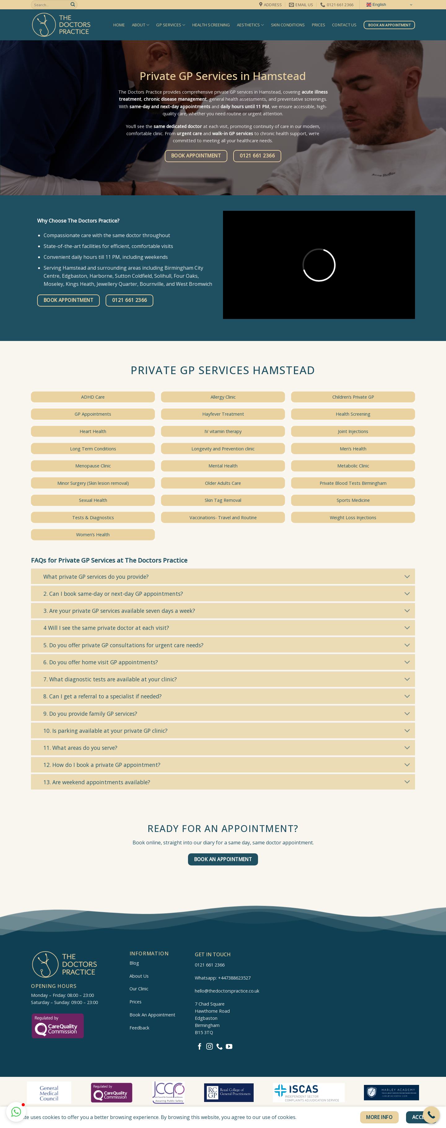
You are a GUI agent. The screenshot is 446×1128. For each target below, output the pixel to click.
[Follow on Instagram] (209, 1047)
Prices (319, 25)
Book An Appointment (152, 1015)
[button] (16, 1112)
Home (119, 25)
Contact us (344, 25)
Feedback (139, 1028)
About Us (139, 976)
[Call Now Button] (431, 1114)
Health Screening (211, 25)
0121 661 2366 (210, 965)
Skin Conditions (288, 25)
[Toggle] (407, 577)
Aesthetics (250, 25)
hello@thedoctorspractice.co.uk (227, 991)
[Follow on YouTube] (229, 1047)
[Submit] (72, 4)
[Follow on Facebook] (199, 1047)
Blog (134, 963)
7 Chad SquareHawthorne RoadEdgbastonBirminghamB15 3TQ (212, 1018)
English (376, 4)
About (141, 25)
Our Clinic (138, 989)
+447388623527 (234, 978)
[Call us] (219, 1047)
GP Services (170, 25)
